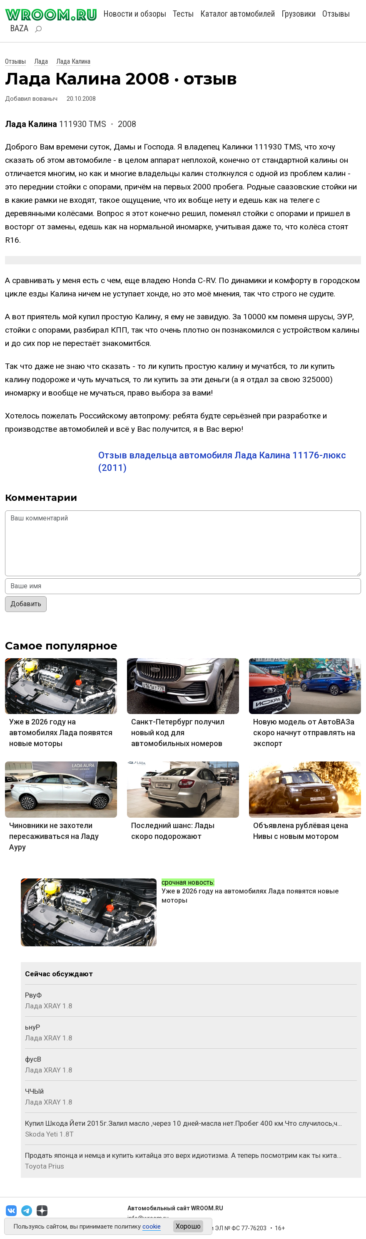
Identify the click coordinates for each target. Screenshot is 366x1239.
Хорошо (188, 1226)
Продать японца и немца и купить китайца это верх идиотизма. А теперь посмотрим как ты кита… (183, 1155)
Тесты (183, 14)
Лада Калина (73, 61)
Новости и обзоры (134, 14)
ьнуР (32, 1027)
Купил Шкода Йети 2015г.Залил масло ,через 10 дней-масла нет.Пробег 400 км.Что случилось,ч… (183, 1123)
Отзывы (336, 14)
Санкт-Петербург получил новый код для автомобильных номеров (177, 732)
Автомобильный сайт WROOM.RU (175, 1208)
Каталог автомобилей (237, 14)
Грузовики (298, 14)
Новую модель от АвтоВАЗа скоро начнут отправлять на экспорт (304, 732)
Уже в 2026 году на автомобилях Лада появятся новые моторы (60, 732)
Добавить (25, 604)
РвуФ (33, 995)
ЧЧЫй (34, 1091)
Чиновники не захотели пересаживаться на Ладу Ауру (54, 836)
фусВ (33, 1059)
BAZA (19, 28)
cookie (151, 1226)
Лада (41, 61)
